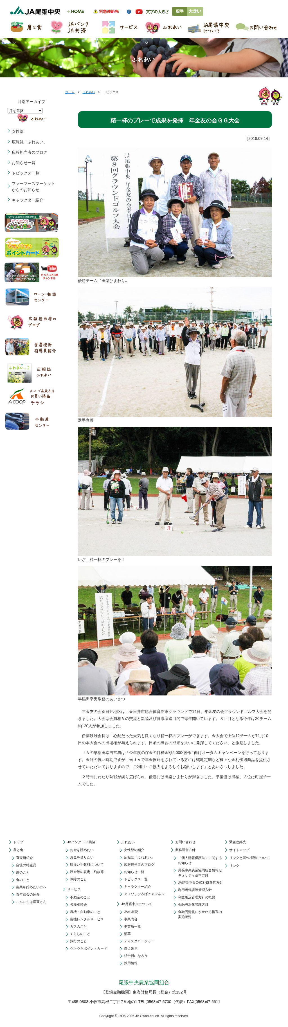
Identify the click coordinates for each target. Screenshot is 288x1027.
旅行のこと (78, 941)
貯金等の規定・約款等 (87, 872)
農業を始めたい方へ (31, 887)
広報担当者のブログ (29, 152)
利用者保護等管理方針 (195, 890)
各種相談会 (78, 905)
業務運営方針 (185, 850)
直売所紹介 (24, 858)
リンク (234, 866)
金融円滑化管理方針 (193, 905)
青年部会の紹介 (28, 894)
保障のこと (78, 879)
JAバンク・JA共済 (81, 842)
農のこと (23, 872)
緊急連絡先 (237, 842)
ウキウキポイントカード (88, 948)
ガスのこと (78, 926)
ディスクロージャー (139, 941)
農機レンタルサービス (87, 919)
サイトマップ (239, 850)
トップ (18, 842)
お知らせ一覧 (23, 162)
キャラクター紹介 (27, 200)
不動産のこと (80, 897)
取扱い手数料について (87, 865)
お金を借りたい (82, 857)
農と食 (18, 850)
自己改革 (131, 948)
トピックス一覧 (25, 173)
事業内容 (131, 919)
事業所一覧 (132, 926)
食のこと (23, 880)
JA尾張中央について (136, 904)
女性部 (18, 131)
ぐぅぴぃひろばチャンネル (144, 894)
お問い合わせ (185, 842)
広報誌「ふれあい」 (29, 142)
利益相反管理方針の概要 (196, 897)
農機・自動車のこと (85, 912)
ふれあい (89, 92)
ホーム (70, 92)
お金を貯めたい (82, 850)
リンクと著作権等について (249, 858)
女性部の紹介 (134, 850)
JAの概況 (131, 912)
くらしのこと (80, 934)
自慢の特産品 (26, 865)
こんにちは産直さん (31, 902)
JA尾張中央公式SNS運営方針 (200, 883)
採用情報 (131, 963)
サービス (74, 889)
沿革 (127, 934)
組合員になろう (136, 956)
